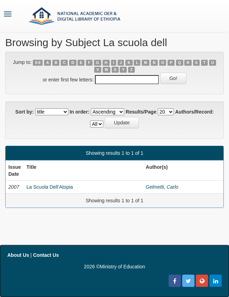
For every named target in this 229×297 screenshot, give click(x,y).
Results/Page (141, 112)
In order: (79, 112)
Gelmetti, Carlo (162, 187)
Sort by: (24, 112)
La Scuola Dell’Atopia (50, 187)
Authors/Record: (194, 112)
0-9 (37, 62)
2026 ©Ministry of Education (114, 266)
